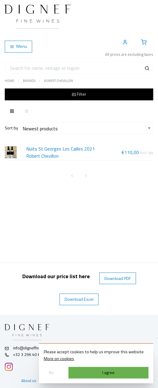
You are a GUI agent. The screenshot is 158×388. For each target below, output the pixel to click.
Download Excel (79, 299)
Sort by (12, 128)
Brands (29, 80)
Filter (79, 94)
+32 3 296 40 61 (24, 354)
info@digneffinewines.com (32, 348)
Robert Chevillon (58, 80)
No (51, 372)
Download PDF (117, 278)
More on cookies (59, 358)
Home (9, 80)
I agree (108, 372)
